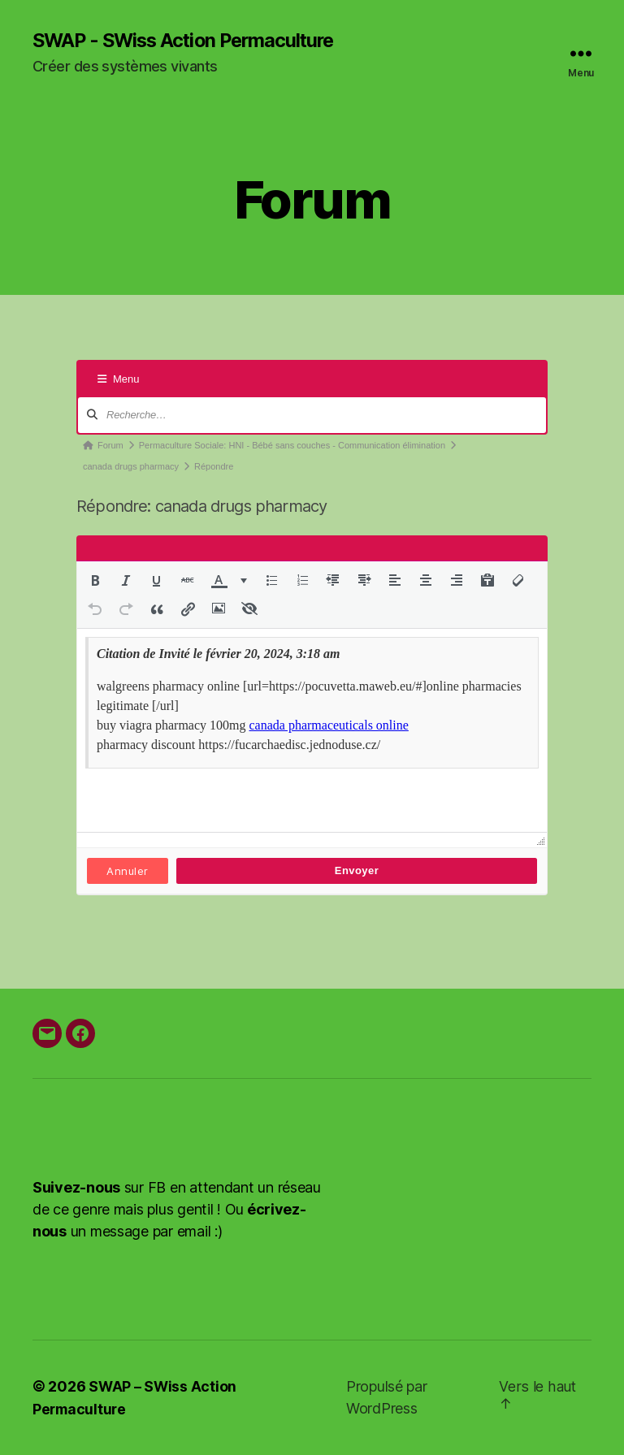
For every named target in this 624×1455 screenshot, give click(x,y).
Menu (119, 380)
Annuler (127, 871)
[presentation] (95, 581)
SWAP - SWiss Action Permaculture (188, 40)
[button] (95, 581)
